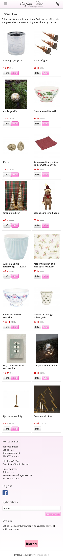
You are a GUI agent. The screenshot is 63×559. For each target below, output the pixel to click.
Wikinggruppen (41, 554)
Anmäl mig (53, 513)
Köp (15, 72)
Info (7, 72)
